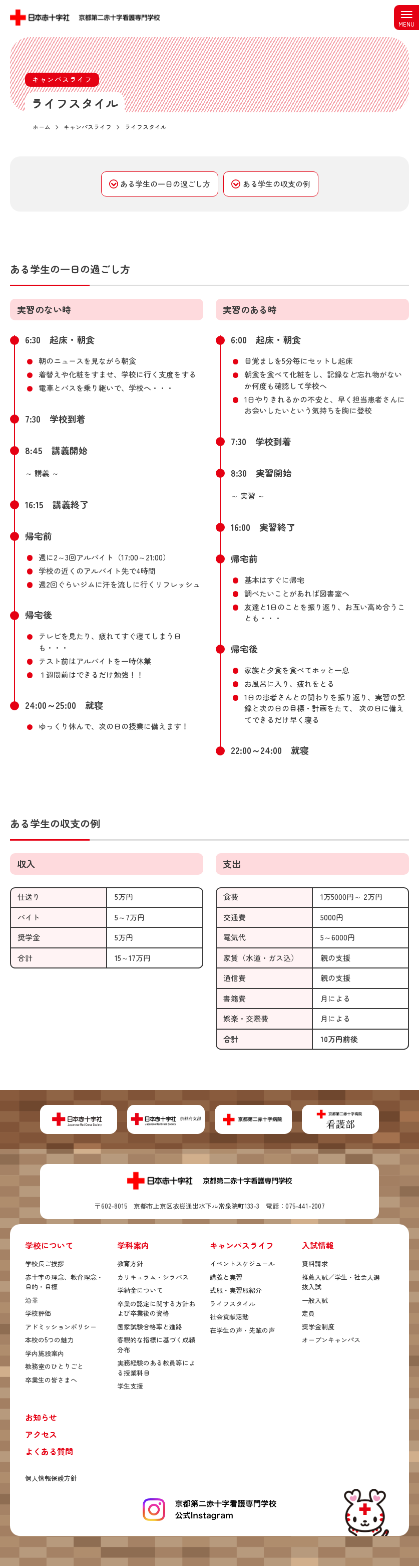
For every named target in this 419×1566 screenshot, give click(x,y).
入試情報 (318, 1245)
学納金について (140, 1290)
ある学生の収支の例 (276, 183)
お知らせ (41, 1417)
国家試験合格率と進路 (149, 1326)
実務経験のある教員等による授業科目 (156, 1368)
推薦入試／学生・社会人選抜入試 (341, 1282)
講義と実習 (226, 1277)
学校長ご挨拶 (44, 1263)
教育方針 (130, 1263)
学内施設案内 (44, 1353)
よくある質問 (49, 1451)
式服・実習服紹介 (236, 1290)
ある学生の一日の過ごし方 (165, 183)
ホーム (42, 126)
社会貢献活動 (229, 1316)
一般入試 (315, 1300)
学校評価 (38, 1313)
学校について (49, 1245)
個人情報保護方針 (51, 1478)
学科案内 (133, 1245)
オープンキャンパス (331, 1339)
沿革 (31, 1300)
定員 (308, 1313)
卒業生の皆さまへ (51, 1380)
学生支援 (130, 1386)
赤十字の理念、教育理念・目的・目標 (64, 1282)
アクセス (41, 1434)
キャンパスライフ (242, 1245)
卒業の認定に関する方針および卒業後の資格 (156, 1308)
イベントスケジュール (242, 1263)
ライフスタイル (232, 1303)
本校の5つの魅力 (49, 1339)
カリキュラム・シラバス (153, 1277)
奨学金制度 (318, 1326)
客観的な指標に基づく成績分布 (156, 1344)
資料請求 (315, 1263)
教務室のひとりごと (54, 1366)
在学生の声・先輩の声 (242, 1330)
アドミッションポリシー (61, 1326)
